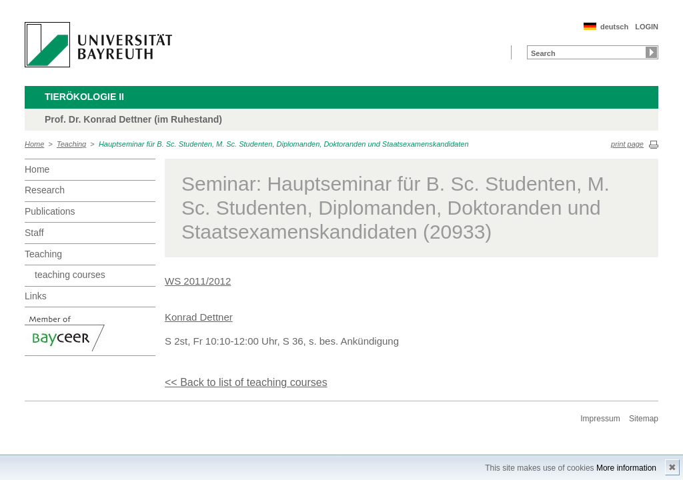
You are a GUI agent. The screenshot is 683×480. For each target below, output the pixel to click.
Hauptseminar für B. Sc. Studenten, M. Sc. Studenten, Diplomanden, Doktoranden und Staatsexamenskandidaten (284, 144)
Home (34, 144)
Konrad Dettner (199, 317)
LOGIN (646, 27)
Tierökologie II (84, 96)
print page (627, 144)
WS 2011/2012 (198, 281)
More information (626, 468)
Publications (50, 211)
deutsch (614, 27)
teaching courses (70, 274)
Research (45, 190)
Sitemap (643, 418)
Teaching (71, 144)
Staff (34, 232)
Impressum (600, 418)
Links (36, 296)
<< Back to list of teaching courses (246, 382)
